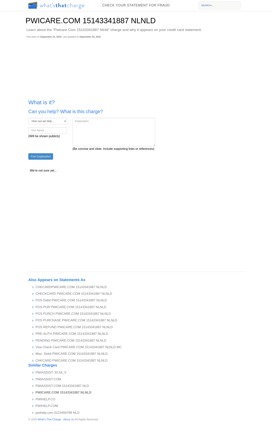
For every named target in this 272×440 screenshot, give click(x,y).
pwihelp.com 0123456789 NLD (58, 412)
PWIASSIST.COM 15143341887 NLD (62, 386)
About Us (68, 419)
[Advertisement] (137, 66)
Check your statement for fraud (136, 5)
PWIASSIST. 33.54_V (51, 372)
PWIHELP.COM (47, 406)
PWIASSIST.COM (48, 379)
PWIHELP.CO (45, 399)
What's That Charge (49, 419)
